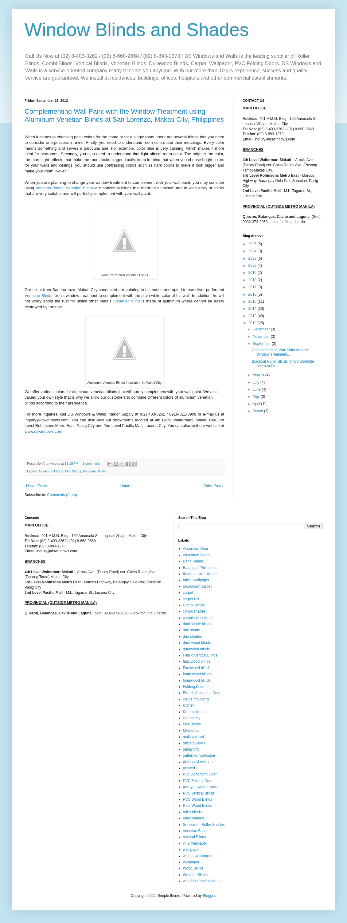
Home (125, 486)
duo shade (191, 630)
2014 (253, 308)
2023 (253, 258)
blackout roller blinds (199, 574)
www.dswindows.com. (44, 431)
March (258, 411)
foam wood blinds (197, 674)
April (257, 404)
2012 (253, 323)
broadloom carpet (197, 586)
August (259, 375)
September (262, 343)
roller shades (193, 818)
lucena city (192, 718)
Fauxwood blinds (197, 668)
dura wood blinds (197, 643)
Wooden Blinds (195, 875)
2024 (253, 251)
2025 (253, 244)
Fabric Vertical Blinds (200, 655)
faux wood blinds (196, 661)
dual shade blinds (197, 624)
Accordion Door (196, 548)
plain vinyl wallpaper (199, 762)
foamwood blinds (197, 680)
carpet (188, 592)
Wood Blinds (193, 868)
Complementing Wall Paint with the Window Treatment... (280, 352)
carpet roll (191, 599)
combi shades (194, 611)
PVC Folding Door (198, 781)
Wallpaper (191, 862)
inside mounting (196, 699)
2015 (253, 301)
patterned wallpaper (199, 755)
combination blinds (198, 618)
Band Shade (193, 561)
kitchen (189, 705)
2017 (253, 287)
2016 (253, 294)
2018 (253, 280)
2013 (253, 316)
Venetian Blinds (50, 188)
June (257, 389)
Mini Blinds (73, 471)
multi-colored (193, 737)
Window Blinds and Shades (137, 29)
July (256, 382)
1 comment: (92, 463)
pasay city (191, 749)
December (262, 329)
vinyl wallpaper (195, 843)
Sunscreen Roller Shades (204, 824)
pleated (189, 768)
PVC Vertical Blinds (199, 793)
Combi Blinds (194, 605)
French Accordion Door (202, 693)
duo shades (192, 636)
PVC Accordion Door (200, 774)
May (257, 396)
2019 (253, 272)
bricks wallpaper (196, 580)
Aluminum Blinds (50, 471)
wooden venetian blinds (202, 881)
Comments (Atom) (62, 495)
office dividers (194, 743)
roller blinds (192, 812)
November (262, 336)
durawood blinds (196, 649)
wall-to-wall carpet (197, 856)
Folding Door (193, 686)
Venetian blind (127, 301)
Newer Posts (36, 486)
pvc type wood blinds (200, 787)
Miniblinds (191, 730)
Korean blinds (194, 712)
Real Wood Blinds (197, 805)
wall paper (191, 849)
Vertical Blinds (194, 837)
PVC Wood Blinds (197, 799)
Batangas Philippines (200, 568)
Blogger (209, 895)
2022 (253, 265)
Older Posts (213, 486)
